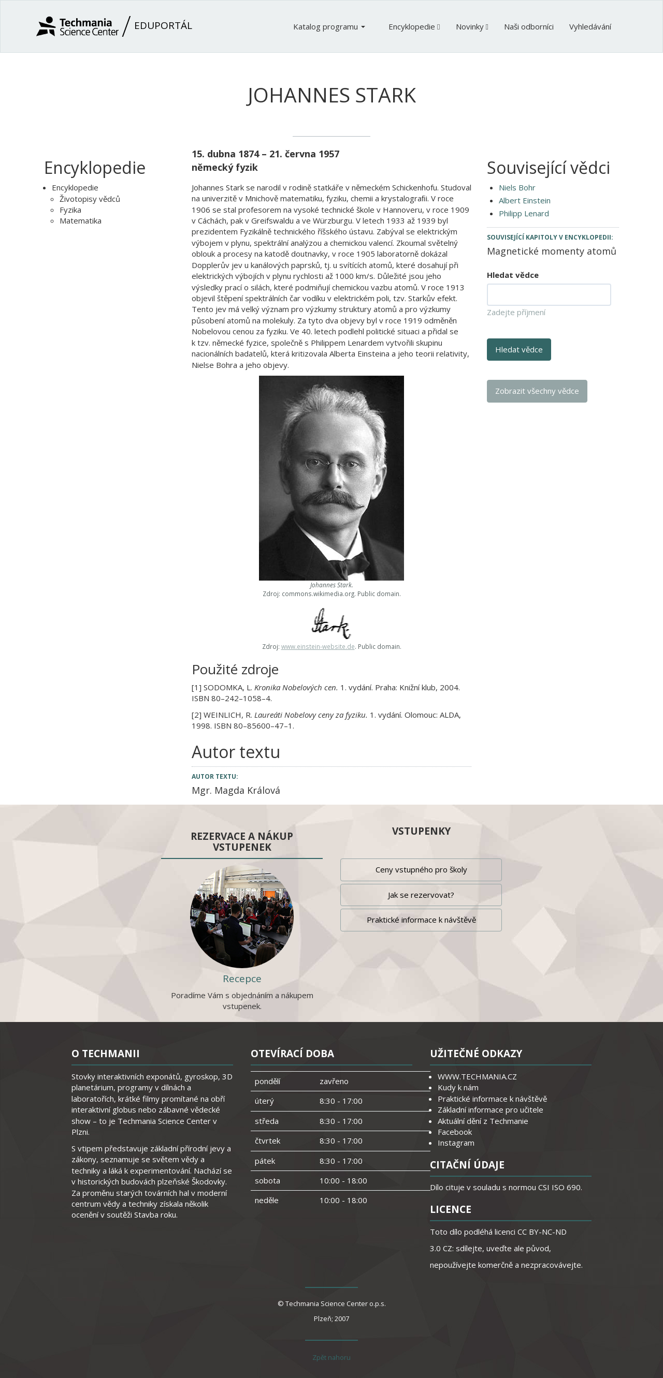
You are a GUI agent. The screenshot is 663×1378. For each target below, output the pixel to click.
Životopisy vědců (90, 199)
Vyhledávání (590, 26)
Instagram (456, 1142)
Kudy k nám (458, 1087)
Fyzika (70, 209)
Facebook (455, 1132)
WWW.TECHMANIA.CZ (477, 1076)
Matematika (81, 220)
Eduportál (114, 26)
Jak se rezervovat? (421, 895)
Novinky (472, 26)
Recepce (242, 978)
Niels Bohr (517, 187)
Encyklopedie (414, 26)
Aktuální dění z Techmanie (483, 1121)
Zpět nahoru (331, 1357)
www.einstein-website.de (318, 646)
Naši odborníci (529, 26)
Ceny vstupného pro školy (421, 869)
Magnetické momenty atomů (551, 251)
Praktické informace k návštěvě (421, 919)
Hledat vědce (513, 275)
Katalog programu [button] (329, 26)
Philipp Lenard (524, 213)
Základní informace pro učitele (490, 1109)
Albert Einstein (525, 200)
